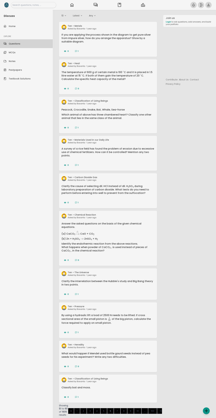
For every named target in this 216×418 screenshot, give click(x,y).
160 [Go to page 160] (152, 411)
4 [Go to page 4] (97, 411)
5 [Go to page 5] (103, 411)
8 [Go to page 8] (124, 411)
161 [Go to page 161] (161, 411)
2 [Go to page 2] (83, 411)
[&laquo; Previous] (71, 411)
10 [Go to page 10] (138, 411)
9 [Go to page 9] (130, 411)
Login (168, 21)
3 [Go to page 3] (90, 411)
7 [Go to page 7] (117, 411)
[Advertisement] (189, 51)
